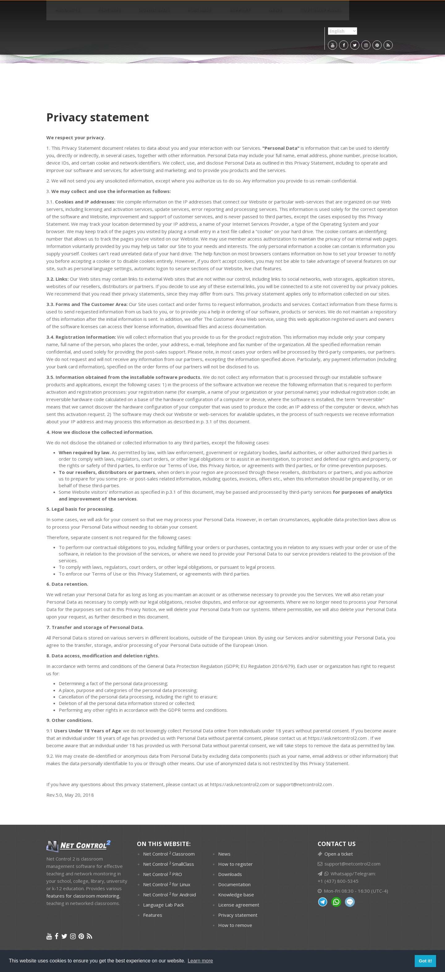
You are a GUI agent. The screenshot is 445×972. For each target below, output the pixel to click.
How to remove (235, 925)
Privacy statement (237, 915)
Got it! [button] (425, 960)
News (217, 12)
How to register (235, 864)
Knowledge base (236, 894)
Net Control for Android (169, 894)
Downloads (127, 12)
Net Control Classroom (169, 853)
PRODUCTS (61, 12)
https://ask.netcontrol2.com (337, 738)
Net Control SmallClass (168, 864)
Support (192, 12)
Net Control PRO (162, 874)
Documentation (234, 884)
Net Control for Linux (166, 884)
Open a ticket (338, 854)
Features (93, 12)
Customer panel (252, 12)
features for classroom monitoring (82, 896)
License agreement (238, 905)
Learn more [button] (200, 960)
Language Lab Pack (163, 905)
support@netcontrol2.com (304, 784)
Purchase (162, 12)
